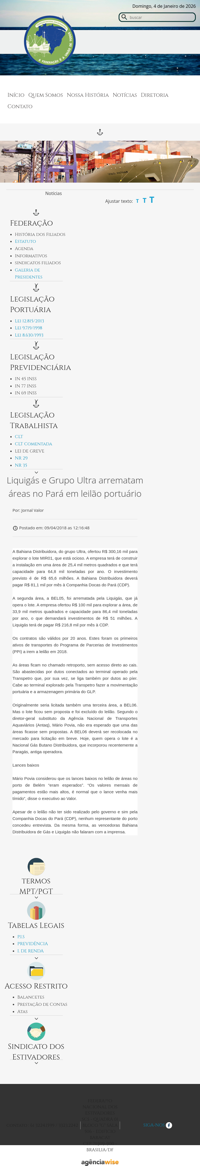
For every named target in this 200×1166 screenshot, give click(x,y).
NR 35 (21, 465)
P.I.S (21, 937)
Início (16, 95)
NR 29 (21, 458)
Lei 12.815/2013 (29, 321)
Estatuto (25, 241)
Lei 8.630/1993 (29, 335)
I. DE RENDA (31, 951)
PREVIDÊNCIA (33, 944)
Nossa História (88, 95)
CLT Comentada (33, 444)
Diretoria (154, 95)
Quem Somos (45, 95)
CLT (19, 437)
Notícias (125, 95)
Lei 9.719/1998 (28, 328)
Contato (20, 106)
